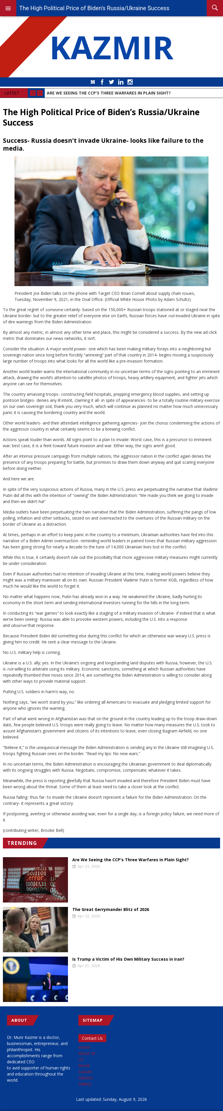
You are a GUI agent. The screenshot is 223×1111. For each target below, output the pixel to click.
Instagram (130, 82)
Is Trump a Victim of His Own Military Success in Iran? (128, 959)
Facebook (102, 82)
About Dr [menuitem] (87, 1053)
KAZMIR (111, 47)
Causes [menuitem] (85, 1071)
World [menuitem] (83, 1065)
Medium (93, 82)
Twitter (111, 82)
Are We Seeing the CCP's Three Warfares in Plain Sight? (130, 859)
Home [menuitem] (84, 1047)
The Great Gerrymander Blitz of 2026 (110, 909)
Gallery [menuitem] (84, 1084)
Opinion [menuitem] (85, 1077)
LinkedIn (120, 82)
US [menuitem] (81, 1059)
